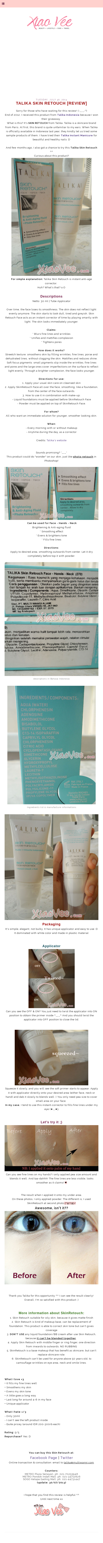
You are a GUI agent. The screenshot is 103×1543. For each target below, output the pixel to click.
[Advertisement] (51, 67)
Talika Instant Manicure (77, 135)
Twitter (66, 1458)
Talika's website (57, 440)
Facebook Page (43, 1458)
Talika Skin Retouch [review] (51, 103)
